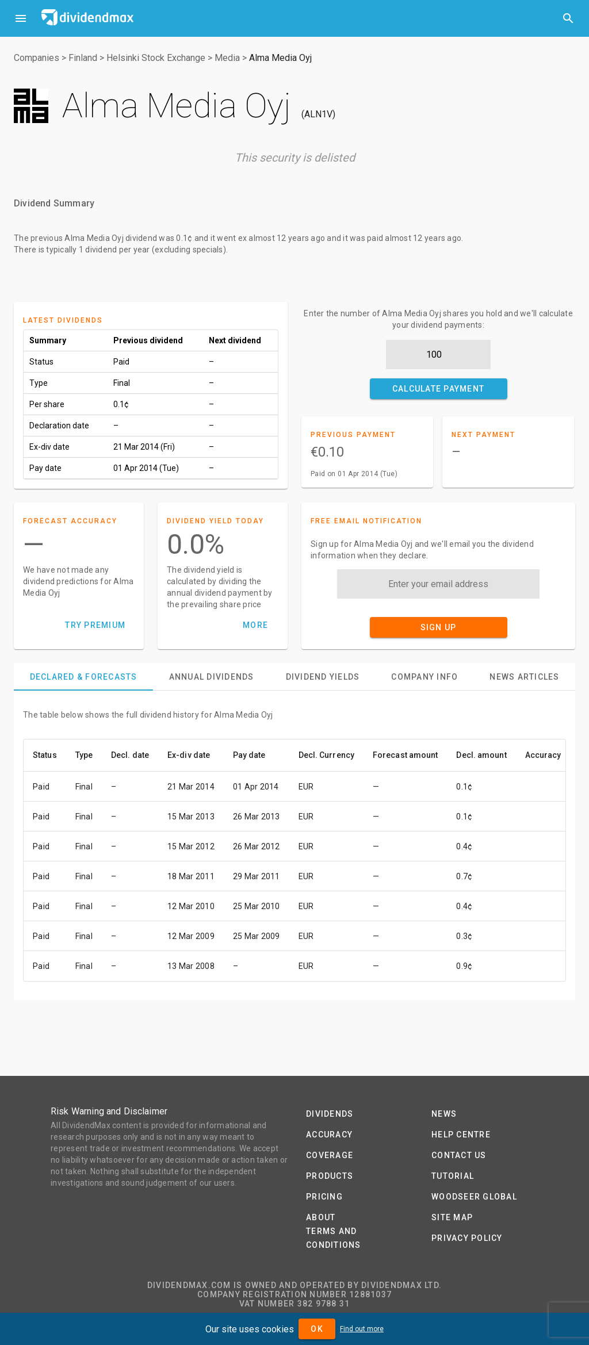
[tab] (83, 677)
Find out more (362, 1329)
